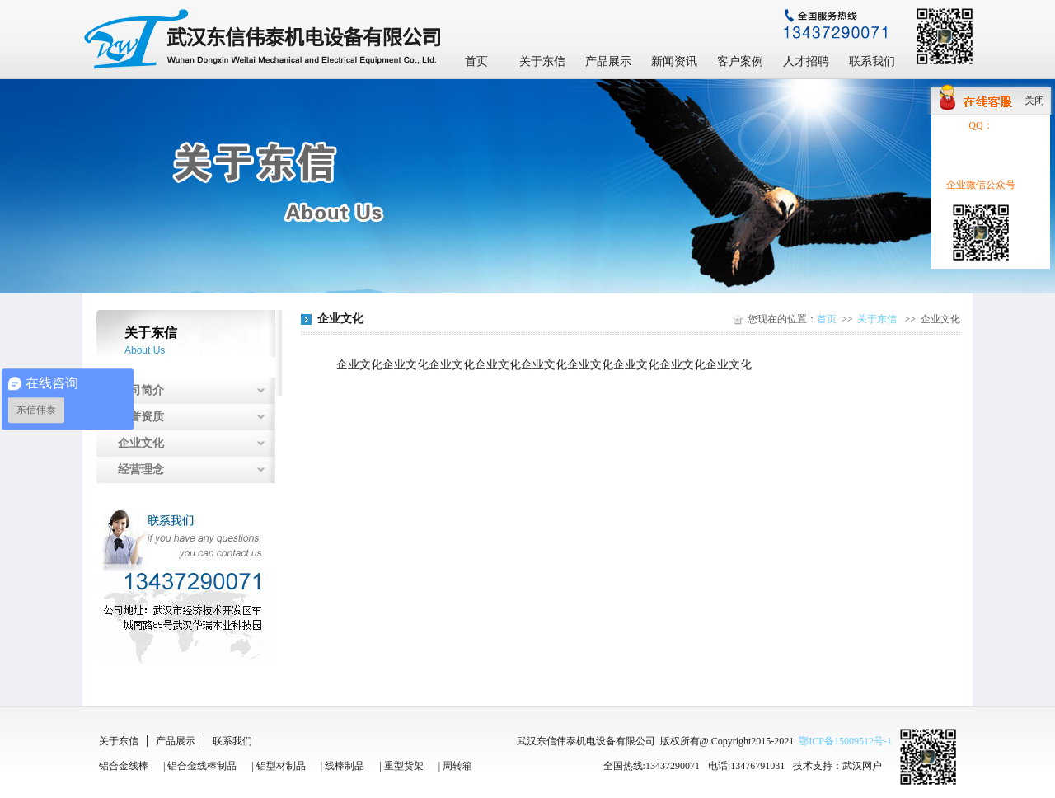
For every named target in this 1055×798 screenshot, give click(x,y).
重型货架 (404, 766)
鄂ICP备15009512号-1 (845, 741)
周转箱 (457, 766)
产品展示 (608, 61)
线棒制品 (344, 766)
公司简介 (141, 390)
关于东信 (542, 61)
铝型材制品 (281, 766)
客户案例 (740, 61)
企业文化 (141, 443)
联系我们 (872, 61)
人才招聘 (806, 61)
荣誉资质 (141, 417)
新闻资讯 (674, 61)
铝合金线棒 (123, 766)
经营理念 (141, 469)
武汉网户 (862, 766)
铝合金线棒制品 (202, 766)
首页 (476, 61)
